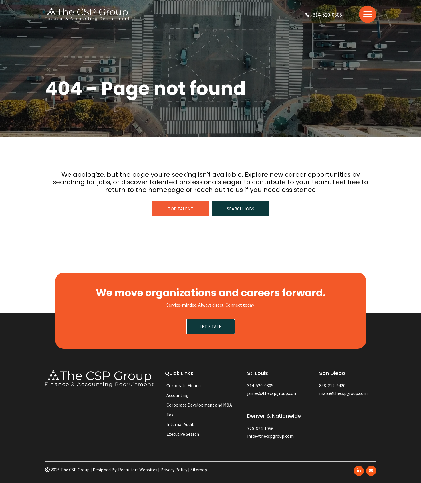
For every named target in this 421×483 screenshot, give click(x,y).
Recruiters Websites (137, 469)
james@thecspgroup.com (272, 393)
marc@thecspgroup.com (343, 393)
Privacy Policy (173, 469)
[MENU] (367, 14)
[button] (324, 14)
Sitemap (198, 469)
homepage (166, 189)
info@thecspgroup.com (270, 436)
